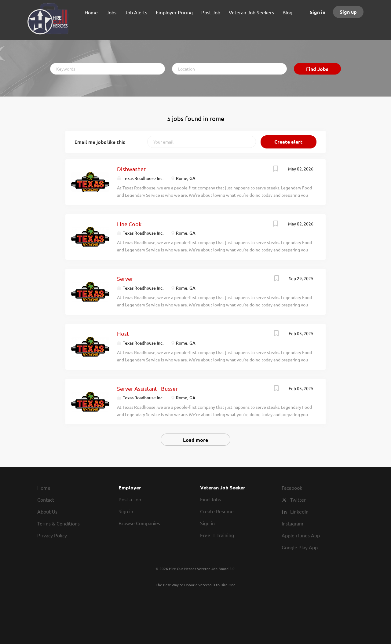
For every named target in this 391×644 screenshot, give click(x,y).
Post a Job (130, 499)
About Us (47, 511)
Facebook (292, 488)
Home (43, 488)
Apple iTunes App (301, 535)
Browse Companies (139, 523)
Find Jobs (317, 69)
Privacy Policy (52, 535)
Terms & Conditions (58, 523)
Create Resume (217, 511)
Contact (45, 499)
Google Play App (300, 547)
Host (123, 333)
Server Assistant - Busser (147, 388)
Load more (195, 440)
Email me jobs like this (100, 141)
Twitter (298, 499)
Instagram (292, 523)
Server (125, 278)
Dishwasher (131, 169)
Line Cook (129, 224)
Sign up (348, 12)
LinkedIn (299, 511)
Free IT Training (217, 535)
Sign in (317, 12)
